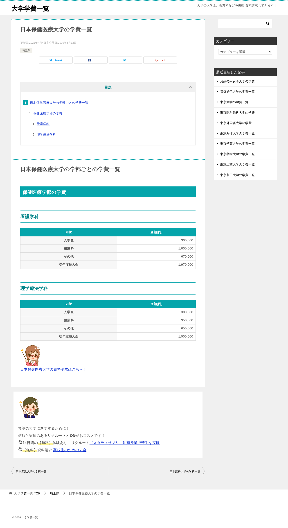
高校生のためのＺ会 (69, 450)
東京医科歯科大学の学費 (237, 112)
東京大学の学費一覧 (234, 102)
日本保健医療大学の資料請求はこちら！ (53, 369)
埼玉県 (26, 50)
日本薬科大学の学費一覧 (185, 471)
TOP (27, 493)
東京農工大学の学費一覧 (237, 175)
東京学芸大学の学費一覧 (237, 143)
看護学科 (43, 124)
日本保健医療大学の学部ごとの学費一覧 (59, 102)
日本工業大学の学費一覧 (31, 471)
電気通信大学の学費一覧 (237, 91)
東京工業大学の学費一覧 (237, 164)
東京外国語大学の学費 (236, 123)
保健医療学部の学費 (48, 113)
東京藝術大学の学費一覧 (237, 154)
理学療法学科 (46, 134)
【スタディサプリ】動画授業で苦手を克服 (125, 443)
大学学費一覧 (31, 8)
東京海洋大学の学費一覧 (237, 133)
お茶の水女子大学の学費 (237, 81)
